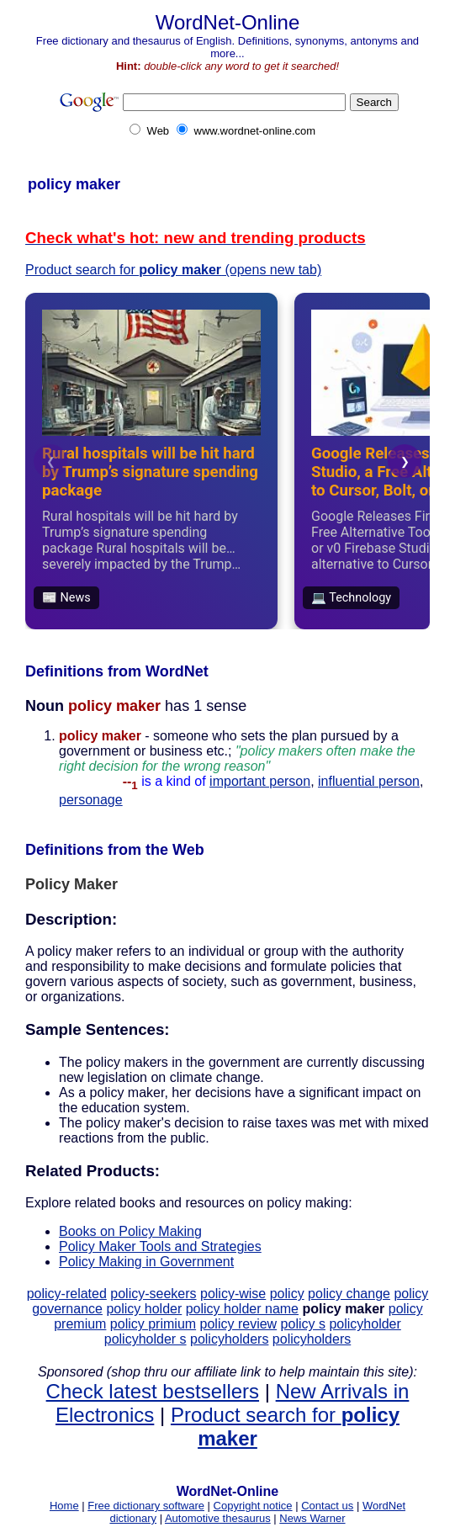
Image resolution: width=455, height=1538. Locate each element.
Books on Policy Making (130, 1231)
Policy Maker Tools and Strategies (160, 1246)
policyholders (229, 1339)
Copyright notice (253, 1505)
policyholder (364, 1324)
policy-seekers (153, 1293)
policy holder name (242, 1309)
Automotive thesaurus (218, 1518)
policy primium (153, 1324)
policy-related (67, 1293)
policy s (303, 1324)
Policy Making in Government (146, 1261)
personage (91, 800)
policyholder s (145, 1339)
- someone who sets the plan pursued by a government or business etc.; (237, 758)
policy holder (144, 1309)
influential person (369, 781)
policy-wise (233, 1293)
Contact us (327, 1505)
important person (259, 781)
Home (64, 1505)
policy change (349, 1293)
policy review (239, 1324)
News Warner (312, 1518)
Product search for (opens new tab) (173, 270)
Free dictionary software (145, 1505)
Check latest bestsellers (152, 1391)
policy (287, 1293)
